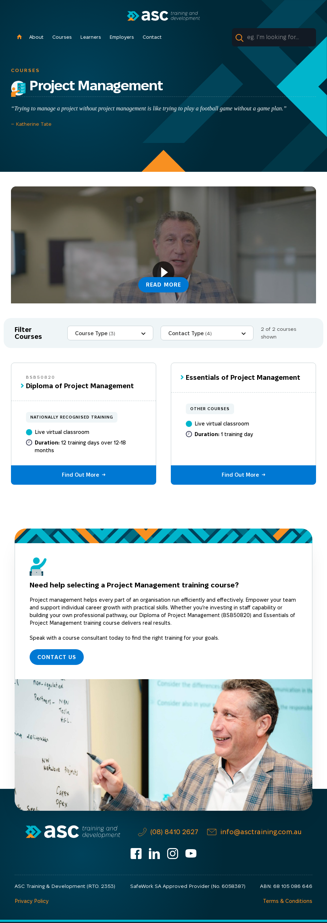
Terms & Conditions (288, 902)
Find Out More (80, 475)
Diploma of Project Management (80, 385)
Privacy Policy (31, 902)
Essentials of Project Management (243, 377)
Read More (163, 284)
